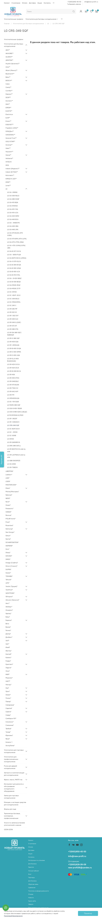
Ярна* (8, 739)
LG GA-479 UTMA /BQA (15, 242)
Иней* (8, 647)
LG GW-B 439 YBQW (14, 408)
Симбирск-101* (11, 718)
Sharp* (8, 552)
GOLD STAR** (10, 141)
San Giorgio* (10, 532)
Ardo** (8, 67)
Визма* (8, 627)
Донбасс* (9, 637)
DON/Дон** (10, 131)
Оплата (24, 3)
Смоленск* (10, 722)
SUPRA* (8, 569)
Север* (8, 715)
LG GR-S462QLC (13, 381)
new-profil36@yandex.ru (80, 867)
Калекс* (8, 657)
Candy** (8, 87)
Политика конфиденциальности (38, 891)
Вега (7, 624)
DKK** (8, 104)
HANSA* (8, 512)
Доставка (32, 3)
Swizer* (8, 573)
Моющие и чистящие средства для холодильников (15, 803)
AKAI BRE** (9, 53)
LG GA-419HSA (12, 206)
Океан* (8, 695)
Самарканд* (10, 705)
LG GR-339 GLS (12, 319)
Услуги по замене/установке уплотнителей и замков (14, 824)
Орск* (8, 691)
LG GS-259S (11, 464)
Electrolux (9, 114)
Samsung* (9, 529)
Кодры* (8, 661)
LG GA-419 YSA (12, 209)
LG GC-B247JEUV (13, 429)
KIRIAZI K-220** (11, 179)
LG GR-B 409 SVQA (14, 348)
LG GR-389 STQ (12, 329)
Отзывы (30, 894)
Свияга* (8, 712)
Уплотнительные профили (13, 19)
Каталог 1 (9, 742)
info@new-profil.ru (91, 2)
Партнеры (31, 877)
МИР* (8, 674)
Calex (8, 84)
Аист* (8, 603)
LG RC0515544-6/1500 (15, 415)
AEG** (8, 50)
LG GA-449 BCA (12, 219)
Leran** (8, 185)
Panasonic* (9, 508)
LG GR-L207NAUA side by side (16, 456)
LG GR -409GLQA (13, 345)
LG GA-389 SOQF (13, 199)
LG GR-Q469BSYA (13, 442)
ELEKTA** (9, 111)
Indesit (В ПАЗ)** (12, 172)
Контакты (47, 3)
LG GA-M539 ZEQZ (13, 285)
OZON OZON (8, 829)
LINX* (7, 478)
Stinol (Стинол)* (11, 566)
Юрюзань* (9, 735)
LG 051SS (10, 439)
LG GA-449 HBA (12, 226)
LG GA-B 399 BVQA (14, 265)
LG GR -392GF (12, 419)
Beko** (8, 77)
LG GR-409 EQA (12, 342)
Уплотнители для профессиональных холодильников (11, 759)
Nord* (8, 502)
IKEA (7, 165)
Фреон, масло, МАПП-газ (13, 780)
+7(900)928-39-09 (77, 864)
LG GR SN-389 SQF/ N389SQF (14, 333)
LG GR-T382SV (12, 467)
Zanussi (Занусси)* (12, 600)
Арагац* (8, 613)
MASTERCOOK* (11, 485)
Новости (31, 897)
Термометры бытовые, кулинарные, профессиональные (12, 815)
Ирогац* (8, 651)
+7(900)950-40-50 (74, 2)
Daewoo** (9, 94)
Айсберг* (9, 607)
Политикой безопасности (13, 916)
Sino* (7, 549)
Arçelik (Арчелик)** (13, 64)
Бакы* (8, 617)
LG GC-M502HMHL (14, 302)
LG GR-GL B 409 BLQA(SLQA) (13, 360)
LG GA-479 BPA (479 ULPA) (16, 239)
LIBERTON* (9, 471)
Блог (29, 874)
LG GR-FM (10, 395)
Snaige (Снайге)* (12, 563)
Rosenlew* (9, 525)
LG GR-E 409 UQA (13, 355)
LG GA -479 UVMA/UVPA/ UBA (16, 246)
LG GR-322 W (12, 312)
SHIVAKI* (9, 556)
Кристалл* (9, 664)
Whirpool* (9, 596)
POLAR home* (11, 519)
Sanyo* (8, 536)
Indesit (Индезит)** (12, 169)
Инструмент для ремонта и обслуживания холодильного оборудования (14, 787)
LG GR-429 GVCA (13, 364)
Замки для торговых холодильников (11, 797)
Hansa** (8, 155)
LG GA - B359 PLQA (14, 255)
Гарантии (31, 867)
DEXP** (8, 97)
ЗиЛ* (7, 641)
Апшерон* (9, 610)
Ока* (7, 688)
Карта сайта (32, 901)
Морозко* (9, 678)
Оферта (30, 904)
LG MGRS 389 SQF (13, 405)
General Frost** (11, 138)
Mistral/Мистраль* (12, 492)
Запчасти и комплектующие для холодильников (14, 774)
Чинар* (8, 732)
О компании (16, 3)
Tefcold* (8, 580)
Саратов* (9, 708)
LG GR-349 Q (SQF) (14, 322)
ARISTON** (9, 60)
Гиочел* (8, 630)
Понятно (88, 913)
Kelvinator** (10, 175)
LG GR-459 (11, 374)
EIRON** (8, 108)
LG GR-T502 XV (12, 388)
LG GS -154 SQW (13, 402)
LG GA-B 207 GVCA (14, 251)
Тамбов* (8, 729)
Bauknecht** (10, 74)
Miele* (8, 488)
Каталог (7, 3)
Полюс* (8, 698)
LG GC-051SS (12, 292)
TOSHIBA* (9, 576)
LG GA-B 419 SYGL (13, 275)
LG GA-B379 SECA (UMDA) (16, 258)
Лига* (8, 671)
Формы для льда (10, 809)
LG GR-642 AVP (12, 391)
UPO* (7, 583)
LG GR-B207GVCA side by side (16, 450)
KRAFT (8, 182)
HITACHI (8, 162)
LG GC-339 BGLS (13, 299)
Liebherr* (9, 475)
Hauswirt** (9, 152)
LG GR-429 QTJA (13, 368)
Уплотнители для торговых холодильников (14, 751)
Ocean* (8, 505)
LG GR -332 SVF (13, 316)
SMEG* (8, 559)
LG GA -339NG (12, 192)
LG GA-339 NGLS (13, 196)
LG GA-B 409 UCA (13, 272)
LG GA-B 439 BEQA (14, 282)
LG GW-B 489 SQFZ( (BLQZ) (17, 412)
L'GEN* (8, 481)
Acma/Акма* (10, 745)
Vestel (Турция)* (11, 586)
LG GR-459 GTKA (13, 378)
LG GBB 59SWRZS (13, 461)
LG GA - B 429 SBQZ (14, 278)
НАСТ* (8, 681)
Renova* (8, 515)
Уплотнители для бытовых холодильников (42, 19)
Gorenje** (9, 145)
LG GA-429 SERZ (13, 216)
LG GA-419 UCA (12, 213)
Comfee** (9, 91)
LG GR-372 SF (12, 326)
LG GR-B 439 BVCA (14, 371)
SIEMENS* (9, 546)
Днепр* (8, 634)
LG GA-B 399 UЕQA (14, 268)
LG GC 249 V (11, 305)
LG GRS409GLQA (13, 398)
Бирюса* (9, 620)
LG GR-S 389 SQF (13, 338)
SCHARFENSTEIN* (12, 542)
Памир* (8, 701)
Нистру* (8, 685)
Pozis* (8, 522)
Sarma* (8, 539)
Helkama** (9, 158)
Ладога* (8, 668)
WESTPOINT (10, 593)
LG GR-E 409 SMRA (14, 352)
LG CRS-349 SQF (13, 425)
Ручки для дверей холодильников (10, 767)
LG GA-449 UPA (12, 229)
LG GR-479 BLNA (13, 385)
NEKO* (8, 498)
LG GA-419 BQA (12, 202)
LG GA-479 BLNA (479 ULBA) (15, 234)
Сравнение (31, 887)
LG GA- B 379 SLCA (14, 261)
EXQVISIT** (9, 124)
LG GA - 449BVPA (13, 223)
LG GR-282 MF (12, 309)
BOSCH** (9, 80)
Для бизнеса (32, 864)
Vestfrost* (9, 590)
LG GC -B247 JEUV (14, 295)
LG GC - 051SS (12, 432)
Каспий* (8, 654)
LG (48, 24)
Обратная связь (33, 884)
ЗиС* (7, 644)
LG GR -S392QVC (13, 422)
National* (9, 495)
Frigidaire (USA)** (12, 128)
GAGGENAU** (10, 135)
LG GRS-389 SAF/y (14, 446)
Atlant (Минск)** (11, 70)
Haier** (8, 148)
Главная (6, 24)
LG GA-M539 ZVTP (13, 288)
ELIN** (8, 118)
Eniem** (8, 121)
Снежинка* (10, 725)
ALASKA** (9, 57)
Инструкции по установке (36, 860)
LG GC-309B (11, 435)
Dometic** (9, 101)
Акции (39, 3)
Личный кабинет (33, 871)
